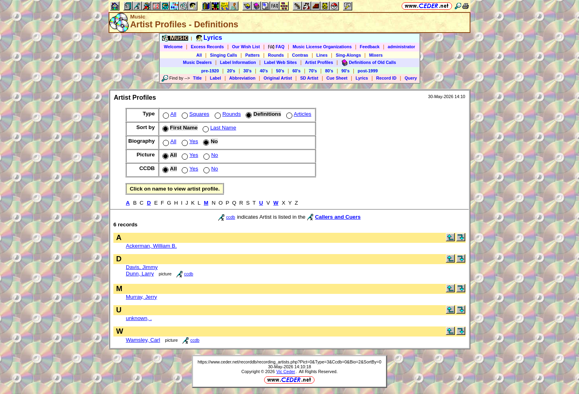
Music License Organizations (322, 46)
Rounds (276, 55)
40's (264, 70)
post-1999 (368, 70)
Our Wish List (246, 46)
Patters (252, 55)
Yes (189, 141)
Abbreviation (242, 78)
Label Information (238, 62)
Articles (298, 114)
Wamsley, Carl (143, 340)
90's (345, 70)
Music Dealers (197, 62)
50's (280, 70)
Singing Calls (223, 55)
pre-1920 (210, 70)
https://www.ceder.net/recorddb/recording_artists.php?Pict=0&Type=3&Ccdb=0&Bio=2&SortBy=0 (289, 361)
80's (329, 70)
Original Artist (277, 78)
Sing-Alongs (348, 55)
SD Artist (309, 78)
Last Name (218, 128)
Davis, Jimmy (142, 267)
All (199, 55)
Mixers (376, 55)
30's (247, 70)
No (210, 155)
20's (231, 70)
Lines (322, 55)
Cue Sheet (336, 78)
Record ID (386, 78)
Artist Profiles (319, 62)
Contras (300, 55)
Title (197, 78)
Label (215, 78)
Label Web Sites (280, 62)
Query (410, 78)
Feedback (370, 46)
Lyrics (361, 78)
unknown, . (139, 318)
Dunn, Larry (140, 274)
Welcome (173, 46)
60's (296, 70)
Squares (194, 114)
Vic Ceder (285, 371)
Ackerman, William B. (151, 246)
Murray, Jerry (141, 297)
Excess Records (207, 46)
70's (313, 70)
